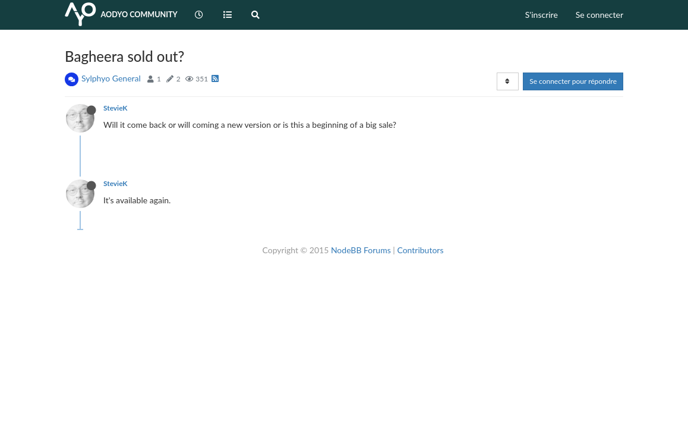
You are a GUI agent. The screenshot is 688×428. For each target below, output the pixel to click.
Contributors (420, 250)
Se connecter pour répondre (573, 81)
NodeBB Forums (361, 250)
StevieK (115, 107)
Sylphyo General (111, 78)
